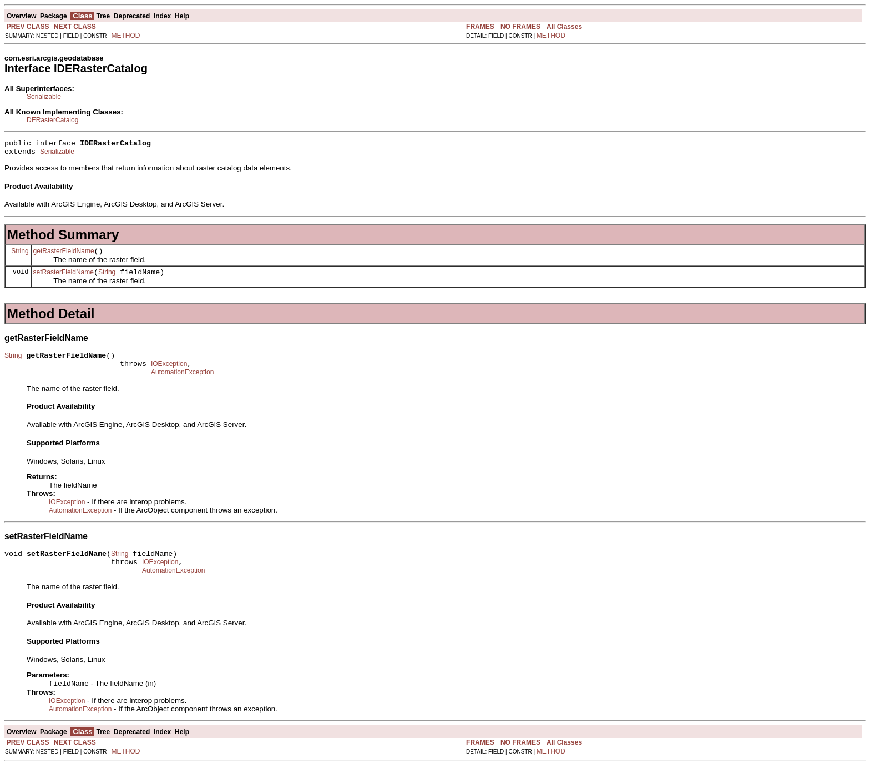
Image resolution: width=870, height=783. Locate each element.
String (19, 255)
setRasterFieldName (63, 279)
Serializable (44, 97)
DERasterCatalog (52, 120)
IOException (169, 374)
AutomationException (182, 384)
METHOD (126, 35)
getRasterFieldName (63, 256)
